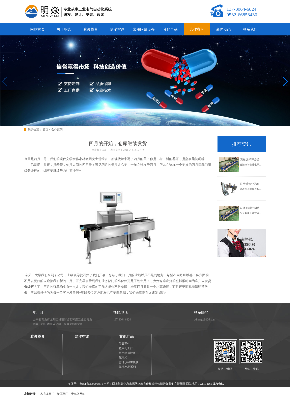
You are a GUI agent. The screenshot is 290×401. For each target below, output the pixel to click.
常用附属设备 (144, 29)
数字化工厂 (126, 348)
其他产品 (170, 29)
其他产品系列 (127, 366)
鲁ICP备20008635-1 (91, 383)
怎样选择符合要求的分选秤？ (258, 159)
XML (203, 383)
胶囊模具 (90, 29)
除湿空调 (117, 29)
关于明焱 (64, 29)
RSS (209, 383)
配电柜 (123, 357)
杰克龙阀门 (47, 393)
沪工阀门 (62, 393)
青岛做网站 (78, 393)
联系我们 (250, 29)
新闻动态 (223, 29)
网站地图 (191, 383)
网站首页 (37, 29)
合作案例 (197, 29)
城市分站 (218, 383)
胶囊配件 (124, 343)
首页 (45, 129)
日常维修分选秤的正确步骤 (257, 183)
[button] (285, 81)
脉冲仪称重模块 (129, 362)
